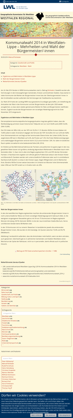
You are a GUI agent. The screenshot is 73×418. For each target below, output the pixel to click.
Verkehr (4, 303)
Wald (4, 341)
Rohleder (51, 90)
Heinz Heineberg (8, 368)
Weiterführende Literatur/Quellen (14, 81)
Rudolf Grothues (8, 366)
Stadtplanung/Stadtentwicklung (13, 327)
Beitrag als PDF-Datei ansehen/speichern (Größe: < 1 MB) (37, 251)
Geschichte (6, 318)
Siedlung (4, 299)
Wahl (29, 66)
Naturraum (5, 292)
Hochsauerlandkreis (9, 334)
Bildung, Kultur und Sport (10, 297)
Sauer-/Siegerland (8, 338)
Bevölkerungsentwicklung (11, 336)
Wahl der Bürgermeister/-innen (14, 79)
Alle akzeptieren (64, 415)
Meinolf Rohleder (15, 57)
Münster (5, 332)
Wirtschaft (5, 290)
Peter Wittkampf (7, 361)
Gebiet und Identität (8, 306)
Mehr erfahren (36, 415)
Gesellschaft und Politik (26, 63)
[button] (5, 29)
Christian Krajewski (8, 370)
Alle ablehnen (50, 415)
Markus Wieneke (8, 372)
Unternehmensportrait (10, 343)
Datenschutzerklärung (40, 412)
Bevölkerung (5, 301)
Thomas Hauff (7, 388)
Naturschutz (6, 330)
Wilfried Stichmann (8, 375)
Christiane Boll (7, 386)
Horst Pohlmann (8, 384)
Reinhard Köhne (7, 377)
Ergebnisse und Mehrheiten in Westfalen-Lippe (19, 76)
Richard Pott (6, 381)
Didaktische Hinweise (9, 321)
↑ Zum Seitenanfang (64, 254)
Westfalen (23, 66)
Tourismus (5, 325)
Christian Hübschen (9, 379)
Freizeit (4, 323)
